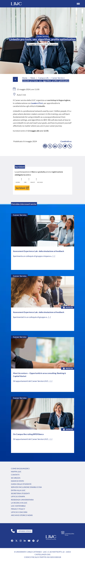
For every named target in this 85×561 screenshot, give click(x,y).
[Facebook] (45, 146)
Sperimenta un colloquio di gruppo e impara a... (33, 256)
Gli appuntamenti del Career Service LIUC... (31, 381)
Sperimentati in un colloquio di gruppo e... (30, 317)
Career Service (19, 215)
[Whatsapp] (60, 146)
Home (24, 78)
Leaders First (37, 103)
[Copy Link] (70, 146)
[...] (54, 256)
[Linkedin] (55, 146)
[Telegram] (65, 146)
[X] (50, 146)
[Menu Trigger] (78, 4)
